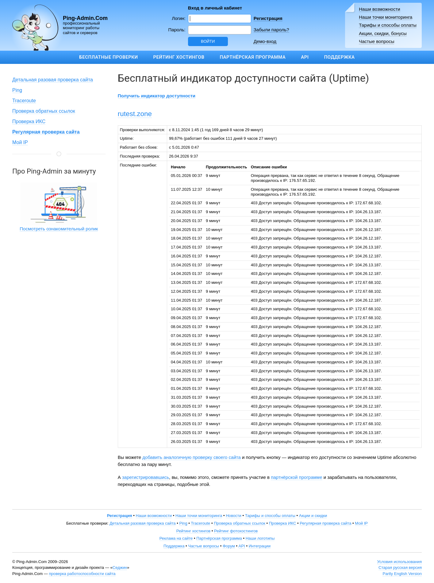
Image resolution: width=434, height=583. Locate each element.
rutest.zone (135, 114)
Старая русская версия (400, 567)
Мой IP (20, 142)
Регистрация (268, 18)
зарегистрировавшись (145, 477)
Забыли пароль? (271, 29)
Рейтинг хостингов (178, 57)
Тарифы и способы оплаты (388, 25)
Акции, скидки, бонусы (383, 33)
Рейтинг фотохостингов (236, 531)
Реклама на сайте (176, 538)
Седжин (120, 567)
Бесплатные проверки (108, 57)
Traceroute (24, 100)
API (305, 57)
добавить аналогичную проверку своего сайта (191, 457)
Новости (233, 515)
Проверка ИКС (28, 121)
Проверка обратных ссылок (43, 111)
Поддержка (339, 57)
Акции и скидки (313, 515)
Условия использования (399, 561)
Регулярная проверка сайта (325, 523)
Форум (229, 546)
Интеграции (260, 546)
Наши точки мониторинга (385, 17)
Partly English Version (402, 573)
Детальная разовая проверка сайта (52, 79)
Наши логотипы (260, 538)
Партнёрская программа (253, 57)
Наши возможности (379, 9)
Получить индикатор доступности (156, 95)
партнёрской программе (296, 477)
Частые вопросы (376, 41)
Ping (17, 90)
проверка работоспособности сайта (82, 573)
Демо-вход (265, 41)
